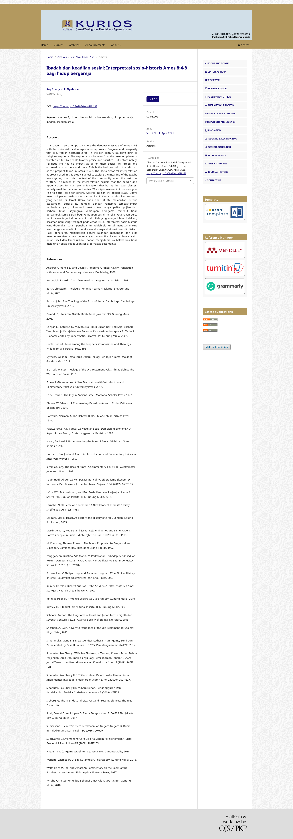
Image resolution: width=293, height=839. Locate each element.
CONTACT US (213, 180)
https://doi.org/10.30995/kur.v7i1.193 (75, 106)
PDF (154, 99)
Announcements (95, 45)
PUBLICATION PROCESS (219, 105)
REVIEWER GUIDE (216, 88)
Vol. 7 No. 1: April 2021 (83, 57)
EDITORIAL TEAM (215, 72)
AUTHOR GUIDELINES (218, 147)
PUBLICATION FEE (216, 163)
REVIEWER (212, 80)
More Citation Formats (161, 180)
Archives (74, 45)
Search (244, 45)
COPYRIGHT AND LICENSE (220, 122)
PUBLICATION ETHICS (218, 97)
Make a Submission (216, 347)
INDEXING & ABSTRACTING (221, 138)
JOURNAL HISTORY (216, 172)
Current (58, 45)
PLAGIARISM (213, 130)
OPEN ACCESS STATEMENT (221, 113)
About (115, 45)
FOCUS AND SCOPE (217, 63)
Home (44, 45)
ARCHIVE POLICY (215, 155)
